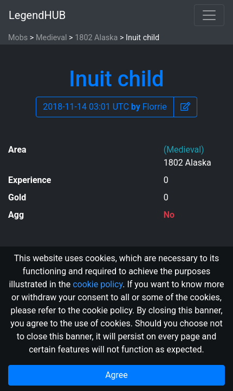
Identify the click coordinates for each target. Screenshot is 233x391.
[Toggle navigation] (209, 15)
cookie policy (97, 284)
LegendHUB (37, 15)
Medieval (51, 37)
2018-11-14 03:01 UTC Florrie (105, 107)
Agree (116, 375)
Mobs (18, 37)
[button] (185, 107)
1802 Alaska (96, 37)
